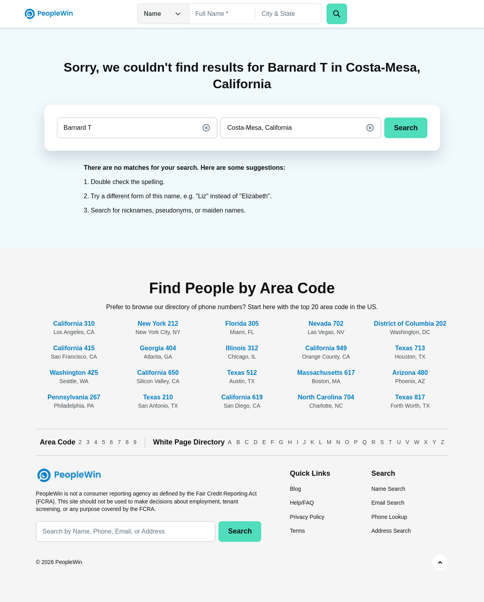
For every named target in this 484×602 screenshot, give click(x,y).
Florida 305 (241, 323)
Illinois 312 (242, 348)
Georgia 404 (158, 348)
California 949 (326, 348)
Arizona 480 (410, 372)
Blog (295, 489)
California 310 (74, 323)
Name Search (388, 489)
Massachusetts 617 (326, 372)
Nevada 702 (326, 323)
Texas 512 (242, 372)
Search (406, 128)
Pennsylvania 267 (73, 397)
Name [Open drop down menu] (163, 14)
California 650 (158, 372)
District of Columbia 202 (410, 323)
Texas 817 (410, 397)
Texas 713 (410, 348)
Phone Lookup (389, 517)
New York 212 (158, 323)
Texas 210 (158, 397)
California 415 (74, 348)
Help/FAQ (302, 502)
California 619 (242, 397)
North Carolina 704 (326, 397)
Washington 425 (74, 372)
